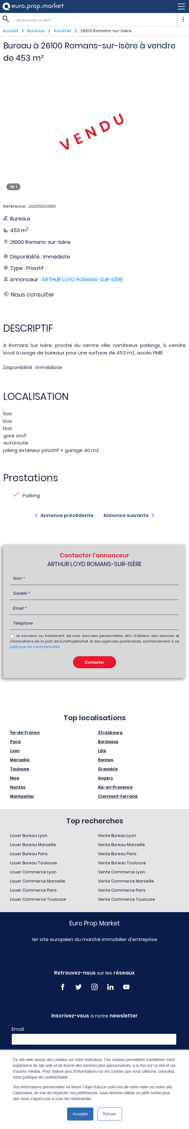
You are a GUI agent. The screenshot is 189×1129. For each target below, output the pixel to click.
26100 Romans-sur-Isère (106, 31)
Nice (14, 778)
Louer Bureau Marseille (33, 844)
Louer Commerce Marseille (37, 881)
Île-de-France (25, 732)
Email (18, 1029)
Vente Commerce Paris (122, 890)
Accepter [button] (80, 1114)
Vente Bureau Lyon (117, 835)
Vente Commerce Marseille (126, 881)
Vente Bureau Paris (117, 854)
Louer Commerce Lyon (33, 872)
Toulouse (19, 769)
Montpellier (22, 796)
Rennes (105, 760)
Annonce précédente (67, 515)
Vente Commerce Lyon (121, 872)
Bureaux (36, 31)
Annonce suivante (126, 515)
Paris (15, 741)
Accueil (10, 31)
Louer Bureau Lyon (28, 835)
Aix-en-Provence (115, 787)
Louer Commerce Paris (33, 890)
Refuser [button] (109, 1114)
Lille (102, 750)
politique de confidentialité (35, 646)
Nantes (17, 787)
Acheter (62, 31)
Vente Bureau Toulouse (122, 863)
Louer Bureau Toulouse (33, 863)
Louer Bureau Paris (29, 854)
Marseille (20, 760)
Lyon (14, 750)
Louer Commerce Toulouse (38, 899)
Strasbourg (110, 732)
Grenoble (108, 769)
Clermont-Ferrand (117, 796)
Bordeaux (108, 741)
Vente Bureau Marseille (121, 844)
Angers (105, 778)
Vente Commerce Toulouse (126, 899)
